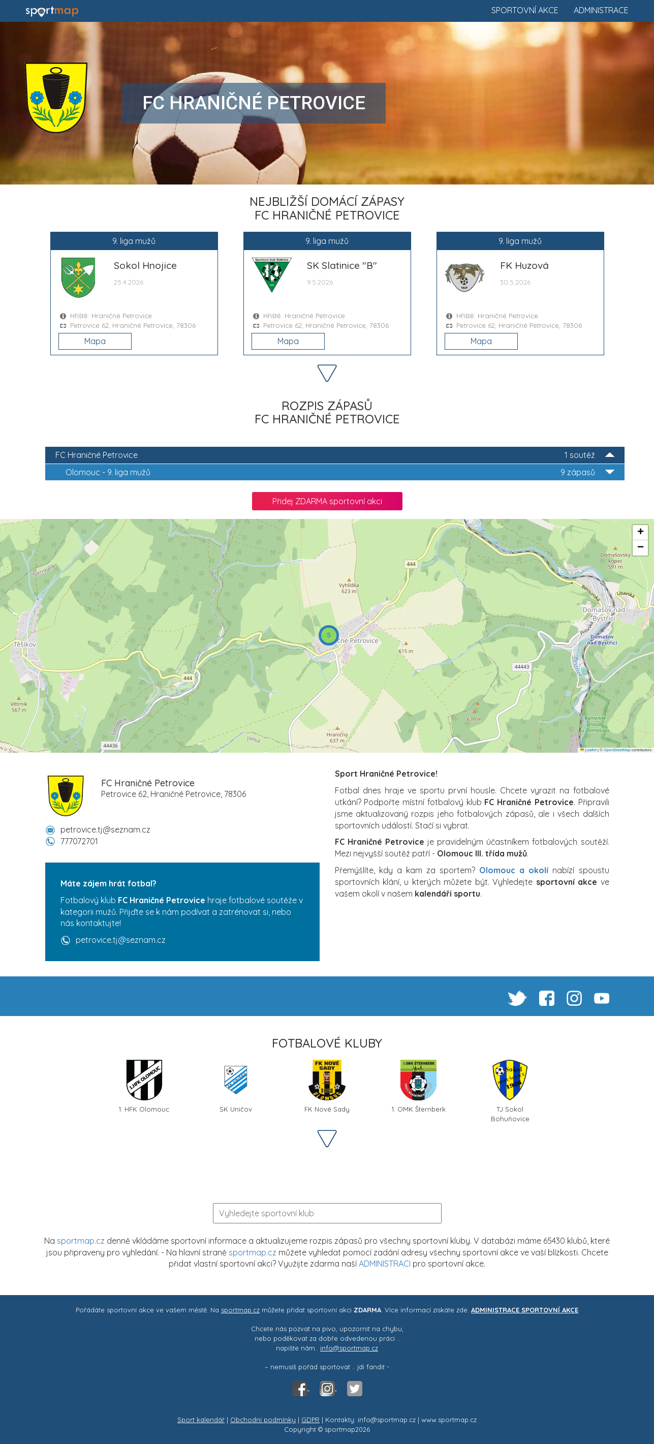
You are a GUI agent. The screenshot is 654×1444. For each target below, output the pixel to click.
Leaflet (588, 750)
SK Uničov (235, 1086)
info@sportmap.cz (349, 1348)
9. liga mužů (340, 472)
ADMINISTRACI (385, 1263)
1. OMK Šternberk (419, 1086)
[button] (329, 635)
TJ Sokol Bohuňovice (510, 1090)
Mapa (95, 341)
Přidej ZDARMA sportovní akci (327, 501)
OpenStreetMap (617, 750)
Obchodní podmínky (263, 1420)
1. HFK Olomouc (144, 1086)
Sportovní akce (524, 10)
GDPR (310, 1420)
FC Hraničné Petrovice (334, 455)
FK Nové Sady (327, 1086)
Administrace (601, 10)
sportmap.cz (81, 1241)
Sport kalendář (201, 1420)
